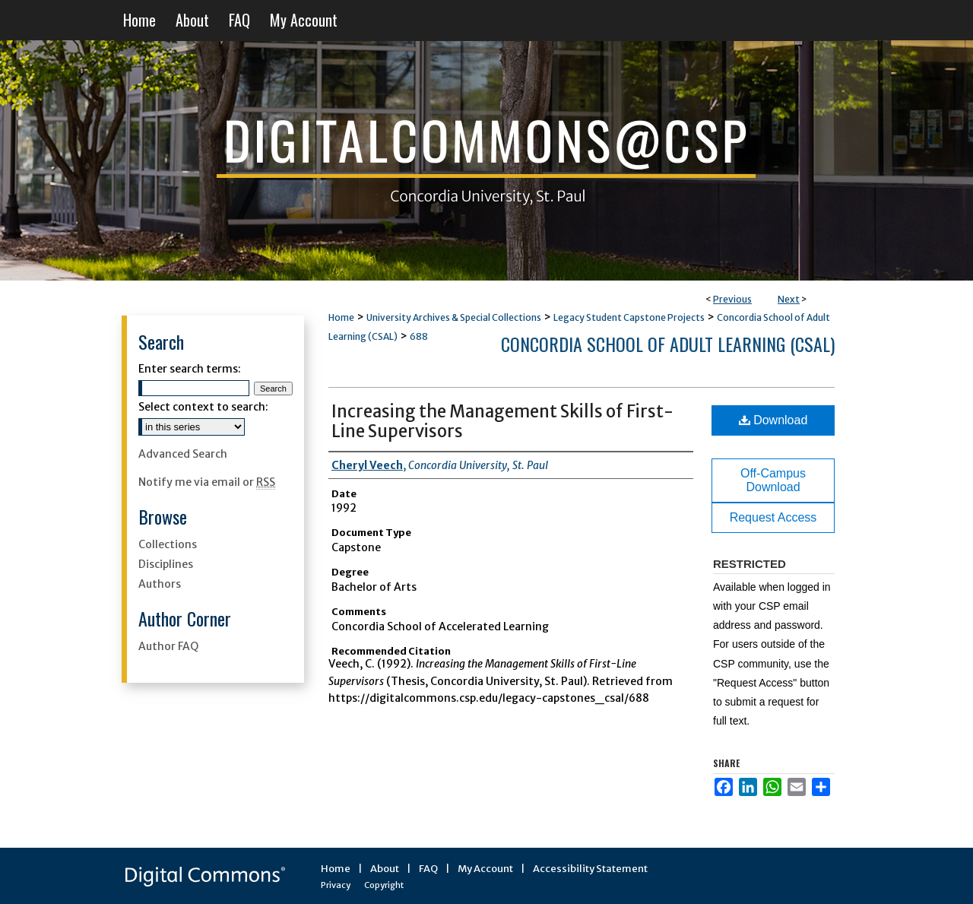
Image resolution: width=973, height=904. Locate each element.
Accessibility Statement (590, 868)
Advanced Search (182, 454)
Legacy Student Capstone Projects (629, 317)
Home (341, 317)
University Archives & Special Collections (453, 317)
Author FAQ (168, 646)
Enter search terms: (189, 369)
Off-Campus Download (773, 480)
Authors (159, 584)
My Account (485, 868)
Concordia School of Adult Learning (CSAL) (668, 343)
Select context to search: (203, 407)
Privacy (335, 885)
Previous (732, 299)
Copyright (384, 885)
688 (419, 336)
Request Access (773, 517)
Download (773, 420)
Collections (167, 544)
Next (789, 299)
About (384, 868)
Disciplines (165, 564)
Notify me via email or (206, 482)
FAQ (428, 868)
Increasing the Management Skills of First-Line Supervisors (502, 421)
